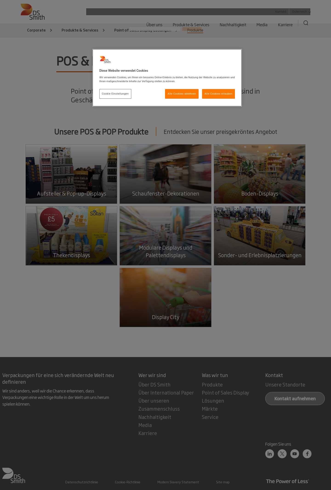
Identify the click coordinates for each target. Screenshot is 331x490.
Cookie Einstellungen (115, 93)
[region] (167, 78)
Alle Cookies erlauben (218, 93)
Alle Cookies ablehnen (182, 93)
